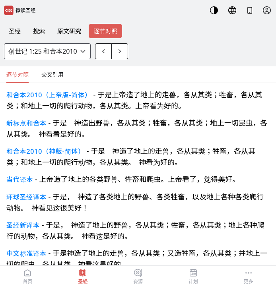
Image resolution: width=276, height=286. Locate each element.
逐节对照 (105, 31)
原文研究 (69, 31)
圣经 (15, 31)
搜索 (39, 31)
